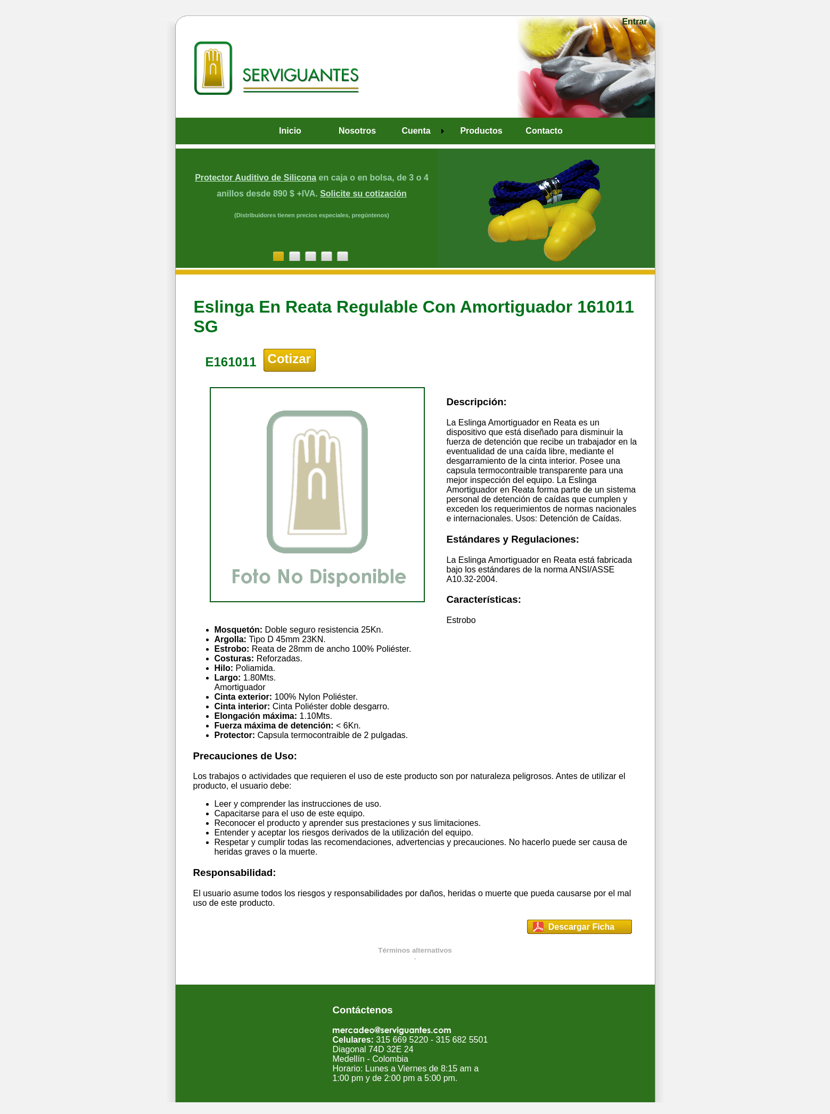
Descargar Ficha (581, 926)
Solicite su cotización (363, 193)
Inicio (290, 130)
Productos (481, 130)
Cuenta (415, 130)
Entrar (634, 21)
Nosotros (357, 130)
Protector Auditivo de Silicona (255, 177)
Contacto (543, 130)
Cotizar (289, 358)
